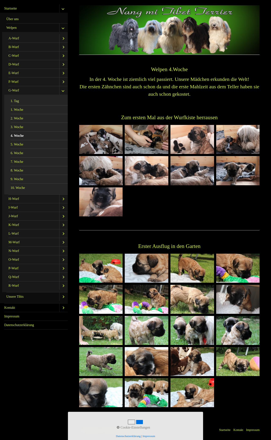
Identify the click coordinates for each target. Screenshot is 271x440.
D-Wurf (13, 64)
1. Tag (15, 101)
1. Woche (17, 109)
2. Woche (17, 118)
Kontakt (9, 307)
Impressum (11, 316)
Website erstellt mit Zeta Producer (123, 430)
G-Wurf (13, 90)
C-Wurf (13, 55)
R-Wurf (13, 285)
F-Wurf (13, 81)
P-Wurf (13, 268)
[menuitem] (34, 153)
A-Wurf (13, 38)
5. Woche (17, 144)
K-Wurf (13, 225)
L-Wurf (13, 233)
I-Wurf (13, 207)
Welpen (11, 27)
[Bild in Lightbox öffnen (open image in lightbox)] (101, 139)
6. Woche (17, 153)
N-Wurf (13, 251)
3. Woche (17, 127)
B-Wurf (13, 47)
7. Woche (17, 161)
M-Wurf (14, 242)
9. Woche (17, 179)
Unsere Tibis (15, 296)
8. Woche (17, 170)
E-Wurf (13, 73)
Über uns (12, 19)
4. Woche (17, 135)
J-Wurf (13, 216)
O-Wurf (13, 259)
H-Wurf (13, 199)
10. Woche (18, 188)
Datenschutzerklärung (19, 325)
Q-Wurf (13, 277)
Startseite (10, 8)
